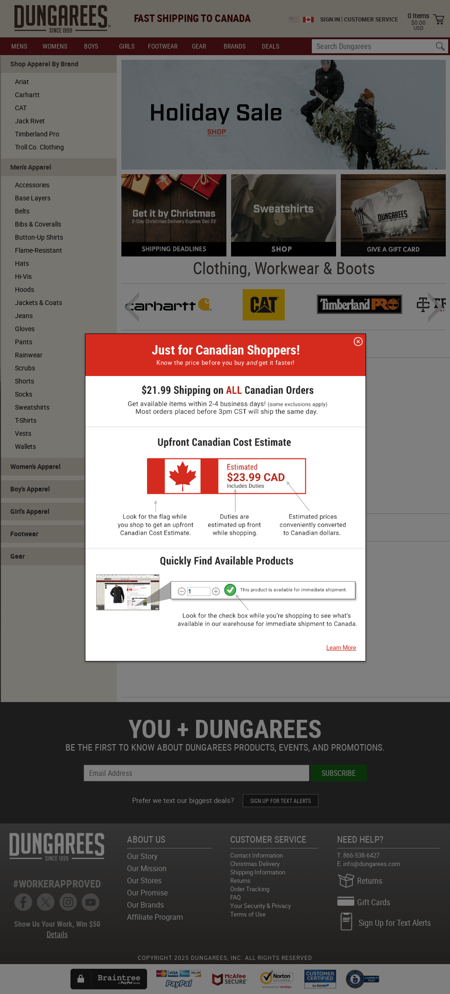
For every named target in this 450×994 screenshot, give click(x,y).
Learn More (341, 647)
